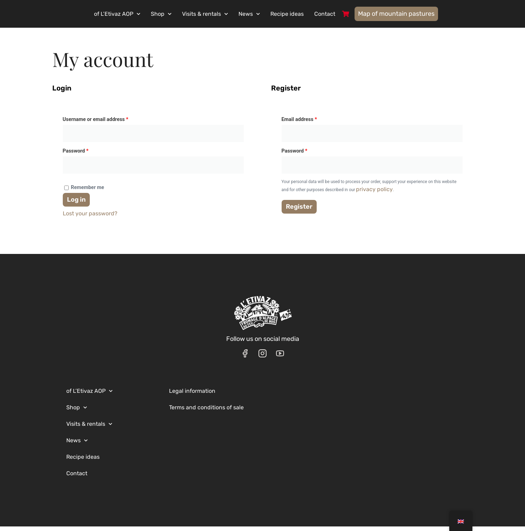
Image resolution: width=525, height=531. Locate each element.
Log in (76, 204)
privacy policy (374, 193)
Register (299, 211)
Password (86, 155)
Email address (309, 123)
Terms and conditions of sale (206, 412)
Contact (342, 14)
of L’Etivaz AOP (135, 14)
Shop (178, 14)
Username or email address (105, 123)
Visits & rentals (222, 14)
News (266, 14)
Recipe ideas (304, 14)
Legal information (192, 395)
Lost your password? (90, 217)
